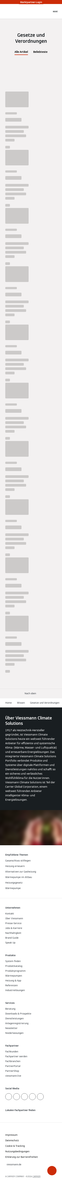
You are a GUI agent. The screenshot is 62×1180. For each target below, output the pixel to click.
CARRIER (37, 1176)
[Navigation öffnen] (55, 11)
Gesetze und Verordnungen (44, 702)
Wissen (21, 702)
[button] (52, 1170)
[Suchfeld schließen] (48, 11)
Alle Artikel (21, 52)
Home (8, 702)
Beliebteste (40, 52)
